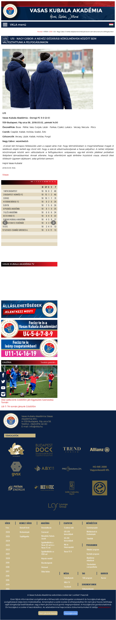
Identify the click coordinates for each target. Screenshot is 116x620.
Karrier (103, 578)
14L (55, 181)
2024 (8, 540)
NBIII (32, 181)
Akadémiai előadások (90, 559)
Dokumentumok (87, 589)
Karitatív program (93, 554)
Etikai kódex (45, 571)
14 (42, 181)
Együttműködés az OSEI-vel (47, 552)
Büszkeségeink (46, 562)
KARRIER (104, 573)
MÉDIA (66, 573)
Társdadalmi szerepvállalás (92, 565)
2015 (7, 580)
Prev (5, 222)
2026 (8, 532)
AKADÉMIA (45, 523)
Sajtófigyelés (24, 536)
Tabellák (90, 538)
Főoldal (39, 31)
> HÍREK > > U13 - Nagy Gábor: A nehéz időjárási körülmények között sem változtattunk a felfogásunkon (75, 31)
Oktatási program (93, 549)
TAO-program (87, 578)
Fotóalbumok (68, 578)
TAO (83, 573)
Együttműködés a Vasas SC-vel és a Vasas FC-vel (47, 545)
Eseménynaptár (92, 527)
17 (36, 181)
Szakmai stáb (69, 527)
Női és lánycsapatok (69, 545)
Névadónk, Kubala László (47, 537)
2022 (8, 549)
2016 (7, 575)
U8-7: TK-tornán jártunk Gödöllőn (18, 406)
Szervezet (44, 532)
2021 (8, 554)
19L (50, 181)
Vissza (5, 174)
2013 (7, 589)
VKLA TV (67, 582)
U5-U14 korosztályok (68, 539)
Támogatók (12, 435)
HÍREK (7, 523)
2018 (50, 31)
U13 (5, 38)
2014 (8, 584)
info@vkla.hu (36, 426)
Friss (7, 527)
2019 (7, 562)
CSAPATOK (68, 523)
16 (38, 181)
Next (53, 222)
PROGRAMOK (91, 545)
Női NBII (46, 181)
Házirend (44, 567)
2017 (7, 571)
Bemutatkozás (46, 527)
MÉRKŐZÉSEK (91, 523)
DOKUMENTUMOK (89, 584)
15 (40, 181)
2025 (8, 536)
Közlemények (24, 532)
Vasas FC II (68, 551)
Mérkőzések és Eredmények (92, 532)
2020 (8, 558)
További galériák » (48, 362)
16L (52, 181)
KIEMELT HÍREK (25, 523)
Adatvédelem (104, 607)
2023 (8, 545)
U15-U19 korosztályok (68, 532)
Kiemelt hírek (24, 527)
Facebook (67, 586)
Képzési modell (46, 558)
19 (34, 181)
